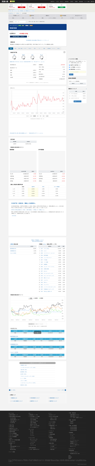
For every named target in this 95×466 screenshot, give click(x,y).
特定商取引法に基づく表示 (75, 453)
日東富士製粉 (46, 268)
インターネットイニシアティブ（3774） (28, 382)
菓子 (23, 25)
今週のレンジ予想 (53, 417)
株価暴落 (51, 437)
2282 (42, 282)
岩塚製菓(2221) (13, 250)
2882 (42, 286)
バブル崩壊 (52, 446)
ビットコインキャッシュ (74, 440)
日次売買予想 (12, 422)
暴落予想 (92, 1)
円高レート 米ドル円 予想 (34, 425)
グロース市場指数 (13, 436)
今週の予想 (11, 424)
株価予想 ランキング (35, 400)
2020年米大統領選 (73, 428)
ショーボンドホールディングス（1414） (28, 367)
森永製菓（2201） (23, 371)
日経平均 (33, 186)
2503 (42, 273)
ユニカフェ (46, 280)
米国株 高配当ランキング (54, 397)
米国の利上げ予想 (53, 419)
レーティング (16, 10)
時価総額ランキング (73, 441)
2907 (42, 271)
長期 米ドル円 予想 (33, 424)
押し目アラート (78, 15)
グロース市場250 (57, 186)
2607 (42, 259)
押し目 (13, 1)
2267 (42, 248)
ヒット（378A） (23, 378)
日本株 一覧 (12, 447)
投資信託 (71, 422)
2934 (42, 257)
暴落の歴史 (51, 443)
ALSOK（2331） (23, 374)
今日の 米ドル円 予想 (34, 417)
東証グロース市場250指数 (14, 439)
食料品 (20, 25)
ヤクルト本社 (46, 248)
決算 (14, 56)
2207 (42, 264)
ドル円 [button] (57, 1)
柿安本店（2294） (23, 385)
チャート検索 (86, 1)
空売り (58, 48)
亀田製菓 (14, 336)
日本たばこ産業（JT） (48, 291)
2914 (42, 291)
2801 (42, 284)
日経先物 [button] (67, 1)
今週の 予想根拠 (33, 422)
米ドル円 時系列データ (34, 427)
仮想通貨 (71, 432)
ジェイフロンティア (47, 257)
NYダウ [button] (62, 1)
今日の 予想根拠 (33, 419)
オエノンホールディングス (49, 275)
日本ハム (45, 282)
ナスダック (51, 430)
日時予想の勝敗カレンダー (15, 419)
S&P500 (51, 432)
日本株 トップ (12, 443)
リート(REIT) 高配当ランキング (18, 400)
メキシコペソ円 (33, 445)
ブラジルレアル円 (33, 440)
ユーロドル (32, 435)
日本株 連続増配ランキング (15, 446)
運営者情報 (71, 450)
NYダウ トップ (52, 414)
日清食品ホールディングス (49, 289)
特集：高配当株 (72, 412)
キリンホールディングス (48, 273)
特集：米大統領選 (73, 425)
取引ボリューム (73, 446)
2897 (42, 289)
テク (39, 48)
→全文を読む (13, 215)
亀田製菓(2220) (13, 248)
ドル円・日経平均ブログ (34, 449)
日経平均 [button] (53, 1)
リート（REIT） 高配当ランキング (76, 417)
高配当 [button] (47, 15)
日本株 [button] (72, 1)
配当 (15, 48)
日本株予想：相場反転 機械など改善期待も (23, 203)
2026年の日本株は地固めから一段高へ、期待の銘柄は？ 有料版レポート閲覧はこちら (27, 209)
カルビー (14, 352)
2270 (42, 277)
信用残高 (49, 48)
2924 (42, 262)
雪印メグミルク (47, 277)
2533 (42, 275)
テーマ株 (32, 10)
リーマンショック (53, 444)
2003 (42, 268)
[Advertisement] (37, 125)
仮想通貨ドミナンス (73, 443)
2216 (42, 250)
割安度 (23, 56)
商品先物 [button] (81, 1)
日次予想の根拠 (13, 417)
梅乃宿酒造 (46, 255)
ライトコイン (72, 438)
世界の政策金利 (32, 447)
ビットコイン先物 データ (74, 444)
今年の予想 (11, 426)
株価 (11, 48)
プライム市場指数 (13, 433)
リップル (71, 435)
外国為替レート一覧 (33, 414)
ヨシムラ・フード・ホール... (49, 266)
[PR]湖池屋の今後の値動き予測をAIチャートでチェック (37, 40)
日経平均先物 (12, 431)
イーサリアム (72, 437)
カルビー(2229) (13, 253)
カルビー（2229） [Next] (61, 390)
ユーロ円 (31, 432)
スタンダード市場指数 (13, 434)
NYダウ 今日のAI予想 (53, 416)
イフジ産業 (46, 262)
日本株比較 (21, 10)
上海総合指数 (52, 434)
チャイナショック (53, 447)
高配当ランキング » (77, 101)
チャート (53, 48)
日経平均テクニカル (13, 428)
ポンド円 (31, 433)
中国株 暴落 (52, 449)
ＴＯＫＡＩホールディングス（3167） (27, 376)
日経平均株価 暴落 (53, 439)
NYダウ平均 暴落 (53, 440)
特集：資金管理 (72, 419)
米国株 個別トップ (53, 425)
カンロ (45, 250)
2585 (42, 253)
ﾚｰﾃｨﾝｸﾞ (25, 48)
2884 (42, 266)
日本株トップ (16, 15)
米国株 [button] (76, 1)
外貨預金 (71, 421)
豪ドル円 (31, 430)
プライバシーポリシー (74, 451)
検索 (11, 444)
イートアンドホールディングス (50, 286)
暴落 (44, 48)
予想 (34, 48)
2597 (42, 280)
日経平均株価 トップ (13, 414)
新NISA (32, 15)
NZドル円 (32, 443)
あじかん (45, 271)
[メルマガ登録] (11, 1)
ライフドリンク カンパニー (49, 253)
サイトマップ (72, 448)
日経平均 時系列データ (14, 429)
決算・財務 (20, 48)
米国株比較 (27, 10)
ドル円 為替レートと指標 (34, 416)
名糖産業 (45, 264)
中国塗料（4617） (23, 365)
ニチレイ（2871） (23, 380)
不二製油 (45, 259)
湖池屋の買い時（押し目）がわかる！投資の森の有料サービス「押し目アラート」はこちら (27, 61)
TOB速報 (63, 15)
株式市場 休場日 (13, 449)
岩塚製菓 (14, 344)
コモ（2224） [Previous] (12, 390)
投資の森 (5, 1)
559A (42, 255)
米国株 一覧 (52, 426)
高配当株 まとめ (15, 397)
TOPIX (43, 186)
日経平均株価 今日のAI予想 (14, 416)
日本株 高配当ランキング (35, 397)
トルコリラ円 (32, 442)
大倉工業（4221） (23, 369)
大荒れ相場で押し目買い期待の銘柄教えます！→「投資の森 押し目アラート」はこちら (26, 133)
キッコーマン (46, 284)
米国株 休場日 (52, 428)
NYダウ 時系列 (52, 421)
